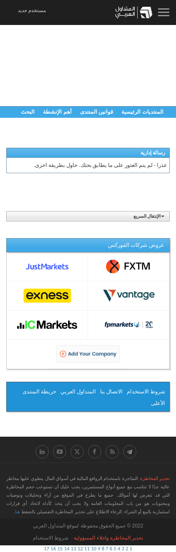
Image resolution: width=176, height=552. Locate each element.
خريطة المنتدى (39, 391)
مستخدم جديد (32, 10)
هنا (17, 511)
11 (87, 548)
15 (60, 548)
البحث (28, 112)
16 (53, 548)
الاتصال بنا (111, 391)
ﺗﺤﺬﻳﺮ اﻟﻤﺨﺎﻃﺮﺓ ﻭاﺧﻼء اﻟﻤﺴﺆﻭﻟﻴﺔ (108, 538)
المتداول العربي (78, 391)
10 (93, 548)
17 (46, 548)
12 (80, 548)
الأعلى (158, 403)
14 (66, 548)
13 (73, 548)
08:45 (53, 12)
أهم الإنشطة (57, 112)
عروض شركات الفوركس (136, 245)
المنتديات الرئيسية (142, 112)
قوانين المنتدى (96, 112)
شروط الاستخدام (146, 391)
